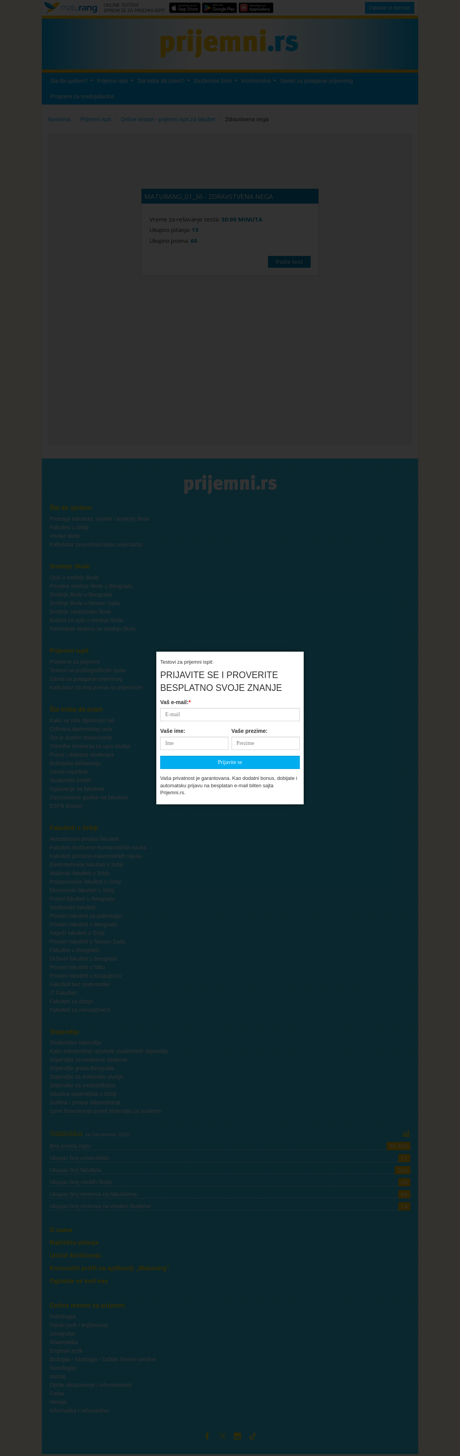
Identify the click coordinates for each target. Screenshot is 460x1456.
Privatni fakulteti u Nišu (77, 967)
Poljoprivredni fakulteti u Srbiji (85, 881)
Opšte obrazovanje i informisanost (91, 1385)
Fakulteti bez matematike (80, 984)
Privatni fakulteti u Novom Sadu (87, 941)
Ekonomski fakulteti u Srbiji (82, 890)
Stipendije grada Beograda (82, 1068)
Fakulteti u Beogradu (75, 950)
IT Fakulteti (63, 992)
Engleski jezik (66, 1350)
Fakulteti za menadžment (80, 1010)
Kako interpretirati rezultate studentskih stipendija (109, 1051)
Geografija (62, 1333)
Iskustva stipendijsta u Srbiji (83, 1094)
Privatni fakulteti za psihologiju (86, 916)
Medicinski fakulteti (72, 907)
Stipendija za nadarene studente (89, 1059)
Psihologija (63, 1316)
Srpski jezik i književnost (79, 1325)
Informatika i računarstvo (79, 1410)
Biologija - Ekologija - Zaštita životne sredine (103, 1359)
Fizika (57, 1393)
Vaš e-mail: (175, 408)
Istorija (58, 1376)
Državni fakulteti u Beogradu (84, 958)
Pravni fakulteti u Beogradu (82, 898)
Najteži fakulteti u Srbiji (77, 933)
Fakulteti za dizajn (71, 1001)
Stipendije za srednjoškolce (83, 1085)
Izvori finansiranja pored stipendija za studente (105, 1111)
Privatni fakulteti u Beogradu (84, 924)
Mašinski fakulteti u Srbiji (79, 873)
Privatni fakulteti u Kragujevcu (85, 975)
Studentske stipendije (75, 1042)
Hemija (58, 1402)
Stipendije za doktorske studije (86, 1076)
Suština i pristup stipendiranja (85, 1102)
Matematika (64, 1342)
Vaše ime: (172, 437)
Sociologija (63, 1367)
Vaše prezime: (250, 437)
